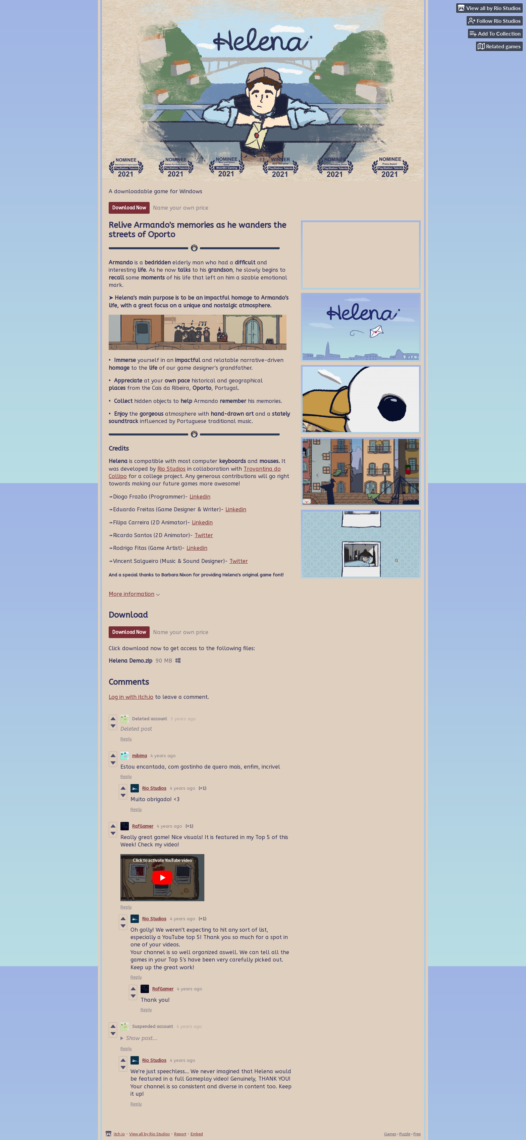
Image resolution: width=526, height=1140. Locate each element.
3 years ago (183, 718)
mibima (139, 755)
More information (134, 594)
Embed (197, 1133)
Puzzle (404, 1133)
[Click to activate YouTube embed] (162, 877)
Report (180, 1133)
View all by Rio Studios (149, 1133)
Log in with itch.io (131, 697)
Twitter (204, 535)
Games (390, 1133)
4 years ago (163, 755)
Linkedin (200, 497)
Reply (126, 738)
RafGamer (142, 826)
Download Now (129, 208)
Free (417, 1133)
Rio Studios (171, 469)
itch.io (119, 1133)
